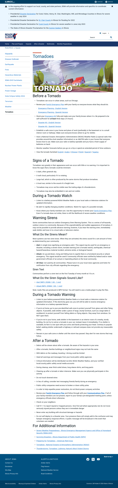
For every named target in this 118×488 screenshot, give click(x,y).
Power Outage (10, 91)
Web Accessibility (10, 483)
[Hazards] (17, 48)
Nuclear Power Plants (13, 85)
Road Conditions (46, 474)
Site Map (8, 470)
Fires (7, 70)
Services (109, 2)
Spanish (88, 152)
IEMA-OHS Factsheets (13, 80)
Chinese (74, 152)
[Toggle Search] (111, 37)
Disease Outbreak (12, 59)
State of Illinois (108, 483)
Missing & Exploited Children (27, 483)
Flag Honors (45, 466)
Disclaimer (8, 466)
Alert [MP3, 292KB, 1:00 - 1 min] (48, 282)
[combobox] (105, 33)
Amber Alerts (45, 463)
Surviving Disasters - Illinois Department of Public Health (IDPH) (61, 437)
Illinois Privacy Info (11, 474)
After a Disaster (39, 44)
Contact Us (9, 463)
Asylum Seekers (55, 28)
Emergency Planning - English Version (52, 108)
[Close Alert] (112, 6)
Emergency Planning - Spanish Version (53, 112)
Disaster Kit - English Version (49, 123)
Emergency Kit (50, 116)
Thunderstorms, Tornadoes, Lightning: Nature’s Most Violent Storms (62, 449)
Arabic (67, 152)
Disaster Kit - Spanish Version (49, 126)
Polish (81, 152)
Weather (8, 107)
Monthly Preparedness (64, 44)
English (104, 33)
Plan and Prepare (17, 44)
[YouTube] (98, 460)
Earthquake (9, 64)
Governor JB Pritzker (93, 483)
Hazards (28, 44)
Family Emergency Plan (55, 104)
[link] (87, 460)
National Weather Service (49, 470)
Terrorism (9, 101)
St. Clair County (45, 20)
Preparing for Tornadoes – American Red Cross (54, 441)
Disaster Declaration (28, 14)
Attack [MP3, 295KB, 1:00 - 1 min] (49, 286)
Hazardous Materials (13, 75)
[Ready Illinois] (9, 48)
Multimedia (50, 44)
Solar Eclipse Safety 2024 (15, 96)
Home (7, 44)
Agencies (99, 2)
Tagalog (95, 152)
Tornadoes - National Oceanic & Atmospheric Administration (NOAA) (62, 445)
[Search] (101, 37)
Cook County (44, 24)
